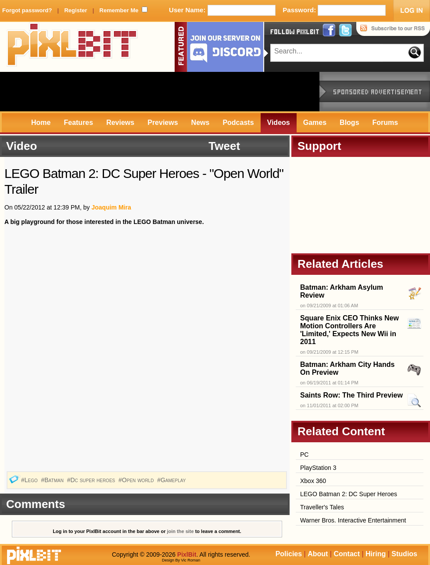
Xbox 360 (313, 480)
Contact (346, 554)
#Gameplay (172, 479)
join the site (180, 531)
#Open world (136, 479)
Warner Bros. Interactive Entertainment (353, 520)
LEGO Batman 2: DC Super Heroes (348, 493)
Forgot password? (27, 10)
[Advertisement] (159, 91)
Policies (289, 554)
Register (75, 10)
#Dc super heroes (92, 479)
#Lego (30, 479)
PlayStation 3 (318, 467)
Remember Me (119, 10)
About (318, 554)
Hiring (376, 554)
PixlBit (72, 47)
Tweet (224, 146)
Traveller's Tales (322, 507)
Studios (404, 554)
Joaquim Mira (111, 207)
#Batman (53, 479)
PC (304, 454)
